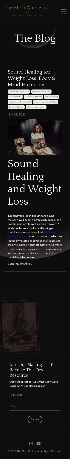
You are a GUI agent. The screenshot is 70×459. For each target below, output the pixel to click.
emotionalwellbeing (41, 91)
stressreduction (16, 107)
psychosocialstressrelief (20, 102)
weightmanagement (36, 107)
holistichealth (15, 96)
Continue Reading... (20, 263)
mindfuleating (51, 96)
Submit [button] (35, 419)
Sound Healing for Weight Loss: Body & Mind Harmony (32, 78)
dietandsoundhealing (19, 91)
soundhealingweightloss (45, 102)
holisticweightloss (33, 96)
